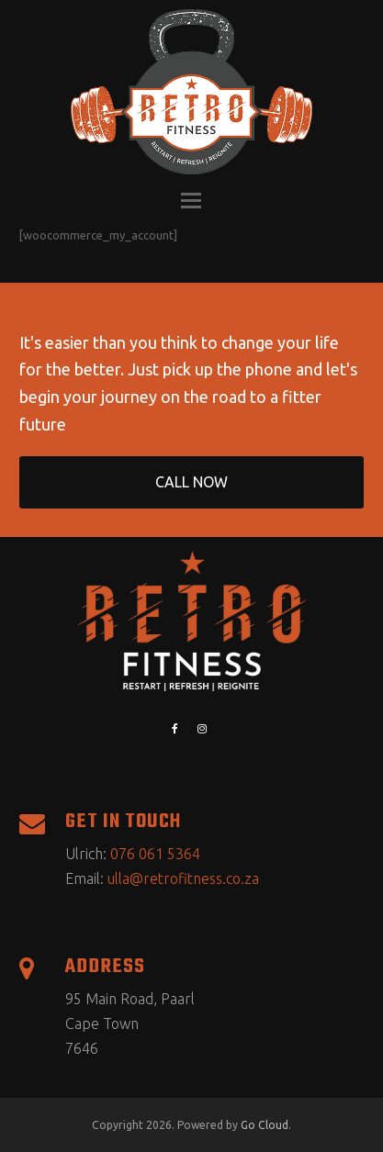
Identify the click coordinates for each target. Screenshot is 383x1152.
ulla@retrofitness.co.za (183, 878)
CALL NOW (191, 482)
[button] (191, 200)
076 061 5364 (155, 853)
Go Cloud (264, 1125)
